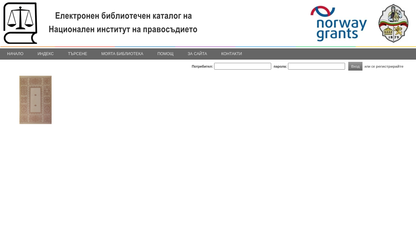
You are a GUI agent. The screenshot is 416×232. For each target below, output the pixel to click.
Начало (15, 54)
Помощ (165, 54)
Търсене (77, 54)
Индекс (46, 54)
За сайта (197, 54)
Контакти (231, 54)
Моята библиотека (122, 54)
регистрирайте (390, 66)
